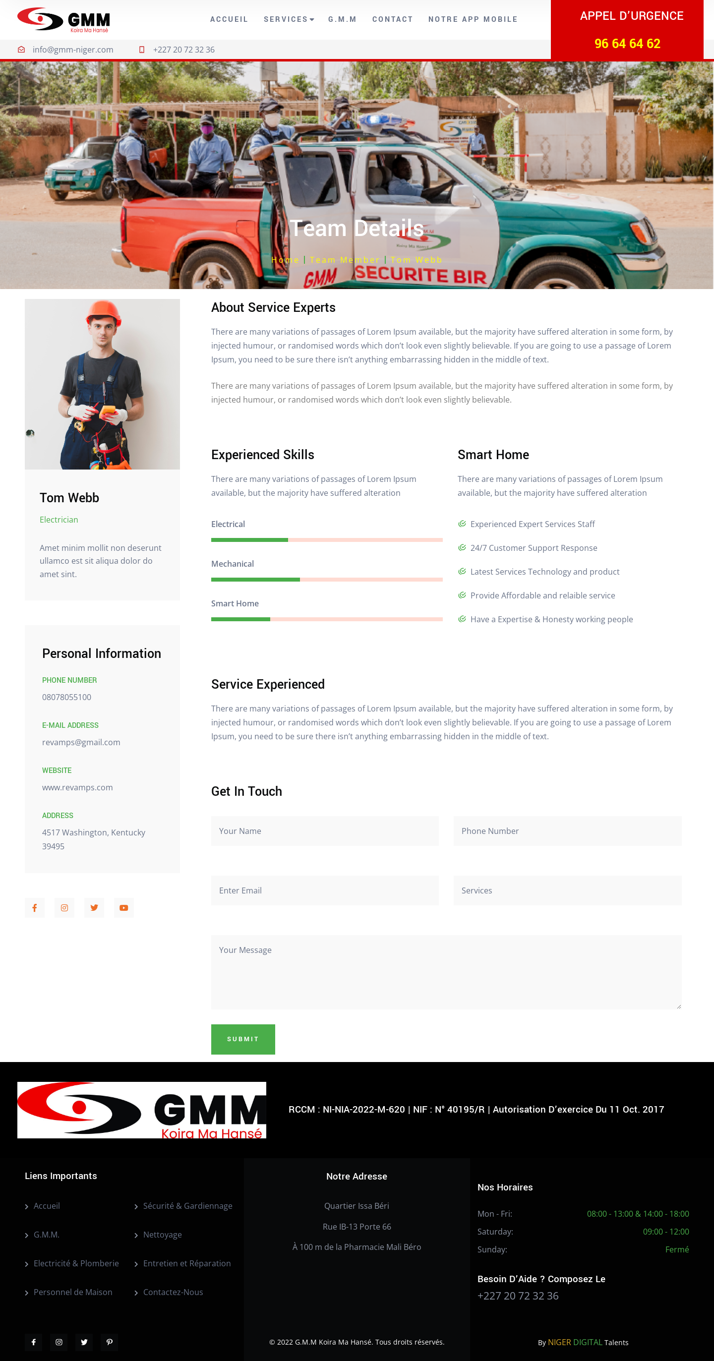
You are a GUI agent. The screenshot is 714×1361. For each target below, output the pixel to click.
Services (286, 19)
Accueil (229, 19)
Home (285, 259)
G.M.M (342, 19)
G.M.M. (47, 1234)
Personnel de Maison (73, 1292)
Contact (393, 19)
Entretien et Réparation (187, 1263)
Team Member (345, 259)
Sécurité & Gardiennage (188, 1205)
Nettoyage (162, 1234)
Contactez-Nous (173, 1292)
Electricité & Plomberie (76, 1263)
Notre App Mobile (473, 19)
